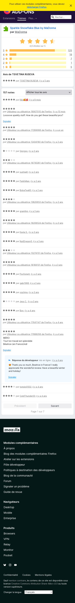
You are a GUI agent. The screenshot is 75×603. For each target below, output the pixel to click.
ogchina (24, 292)
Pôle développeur (14, 464)
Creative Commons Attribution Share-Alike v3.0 (34, 583)
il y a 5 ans (44, 80)
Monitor (8, 549)
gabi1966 (24, 283)
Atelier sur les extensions (19, 459)
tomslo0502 (25, 387)
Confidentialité (11, 575)
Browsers (9, 533)
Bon (22, 310)
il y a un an (58, 130)
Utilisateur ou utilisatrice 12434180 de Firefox (29, 142)
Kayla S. (24, 232)
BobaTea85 (25, 190)
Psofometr (25, 274)
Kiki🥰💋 (24, 99)
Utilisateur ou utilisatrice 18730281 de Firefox (29, 163)
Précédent (20, 405)
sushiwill (24, 172)
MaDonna (21, 31)
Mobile (8, 512)
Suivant (55, 405)
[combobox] (61, 17)
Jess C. (23, 301)
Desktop (9, 507)
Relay (7, 544)
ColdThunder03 (27, 396)
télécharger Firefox (36, 7)
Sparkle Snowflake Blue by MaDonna (33, 27)
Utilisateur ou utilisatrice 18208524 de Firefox (29, 223)
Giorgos (24, 151)
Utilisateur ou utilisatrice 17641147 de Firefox (29, 322)
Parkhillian (24, 181)
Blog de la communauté (18, 475)
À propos (9, 448)
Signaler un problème (16, 486)
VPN (6, 538)
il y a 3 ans (34, 211)
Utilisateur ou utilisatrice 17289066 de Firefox (29, 130)
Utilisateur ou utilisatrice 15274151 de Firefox (29, 253)
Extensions (9, 18)
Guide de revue (13, 491)
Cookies (26, 575)
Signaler (7, 121)
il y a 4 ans (30, 310)
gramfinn (24, 211)
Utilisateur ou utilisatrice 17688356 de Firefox (29, 334)
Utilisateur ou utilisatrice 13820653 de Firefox (29, 202)
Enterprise (10, 518)
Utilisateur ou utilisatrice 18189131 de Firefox (29, 265)
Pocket (8, 555)
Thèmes (21, 18)
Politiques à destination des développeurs (29, 470)
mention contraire (17, 580)
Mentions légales (43, 575)
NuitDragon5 (26, 241)
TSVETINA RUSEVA (29, 80)
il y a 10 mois (59, 111)
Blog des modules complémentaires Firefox (30, 453)
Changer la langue (12, 592)
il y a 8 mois (35, 99)
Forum (7, 481)
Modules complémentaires (21, 442)
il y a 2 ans (58, 142)
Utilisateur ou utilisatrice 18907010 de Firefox (29, 111)
